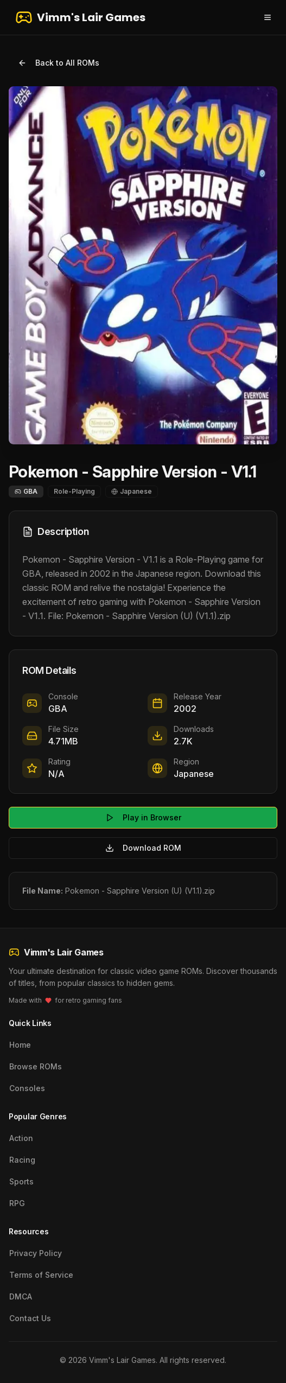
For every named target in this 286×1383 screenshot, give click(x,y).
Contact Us (30, 1318)
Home (20, 1044)
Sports (21, 1181)
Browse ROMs (35, 1066)
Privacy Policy (35, 1253)
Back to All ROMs (58, 62)
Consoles (27, 1088)
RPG (17, 1203)
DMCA (20, 1296)
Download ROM (143, 847)
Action (21, 1138)
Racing (22, 1159)
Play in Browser (143, 817)
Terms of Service (41, 1274)
